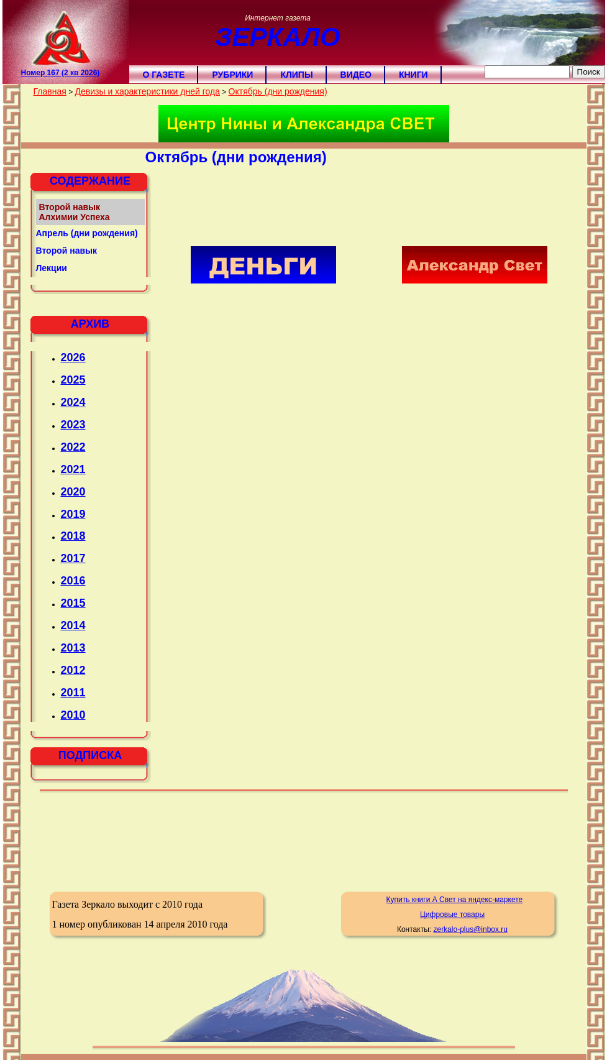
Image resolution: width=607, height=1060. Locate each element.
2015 (73, 603)
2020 (73, 492)
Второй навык (67, 251)
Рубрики (232, 75)
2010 (73, 715)
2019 (73, 514)
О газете (164, 75)
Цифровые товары (452, 914)
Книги (413, 75)
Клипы (296, 75)
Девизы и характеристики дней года (147, 91)
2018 (73, 536)
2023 (73, 424)
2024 (73, 402)
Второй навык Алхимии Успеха (74, 212)
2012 (73, 670)
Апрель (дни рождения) (87, 233)
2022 (73, 447)
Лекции (51, 268)
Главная (50, 91)
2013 (73, 648)
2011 (73, 692)
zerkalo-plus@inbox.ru (470, 929)
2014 (73, 625)
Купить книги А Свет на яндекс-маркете (454, 899)
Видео (356, 75)
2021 (73, 469)
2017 (73, 558)
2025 (73, 380)
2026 (73, 357)
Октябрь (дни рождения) (278, 91)
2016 (73, 580)
